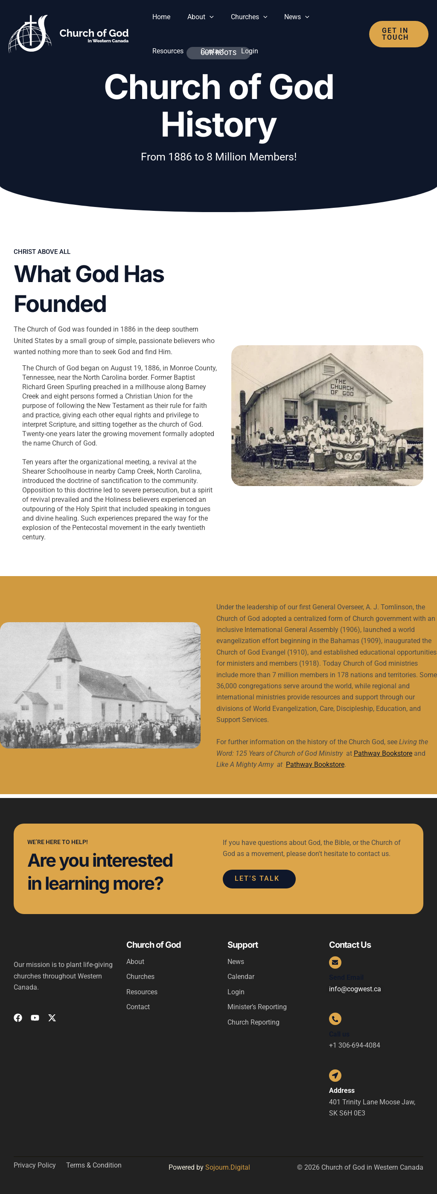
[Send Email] (336, 960)
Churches (140, 974)
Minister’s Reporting (257, 1005)
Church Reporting (253, 1020)
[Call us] (336, 1017)
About (135, 959)
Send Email (346, 975)
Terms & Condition (94, 1165)
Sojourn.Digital (227, 1168)
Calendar (240, 974)
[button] (204, 17)
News (235, 959)
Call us (339, 1033)
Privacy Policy (35, 1165)
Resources (141, 989)
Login (236, 989)
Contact (138, 1005)
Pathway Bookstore (383, 753)
